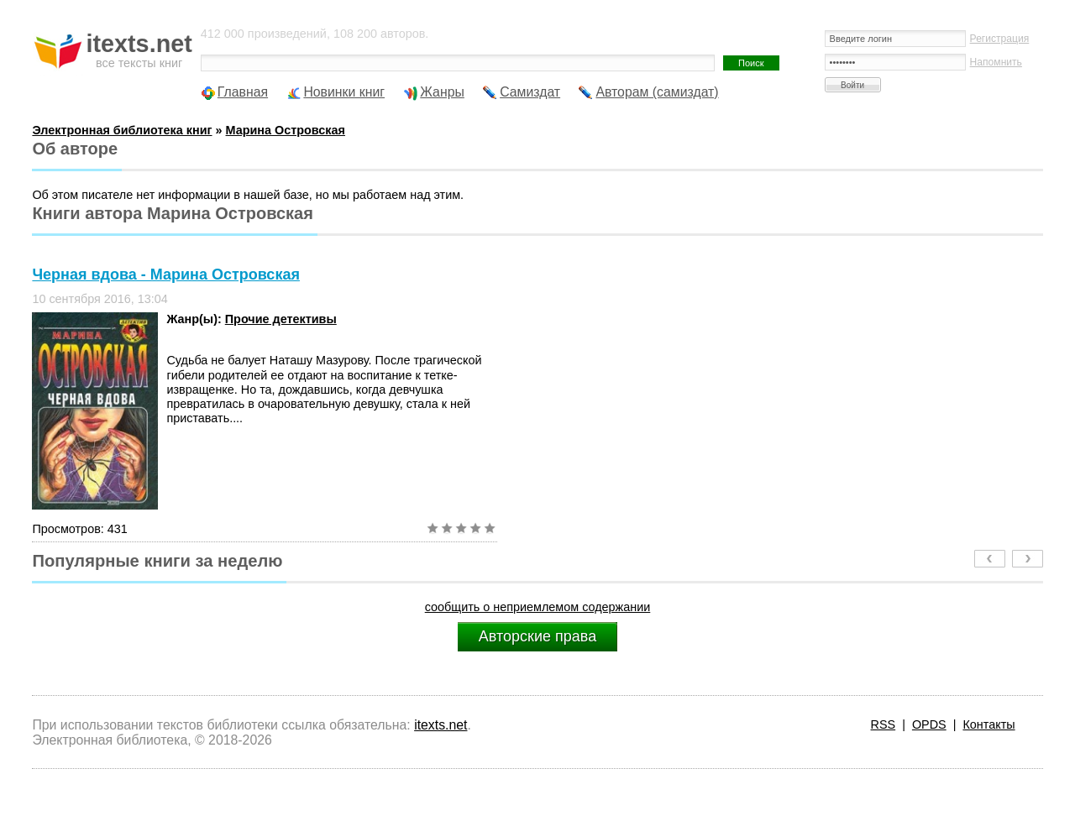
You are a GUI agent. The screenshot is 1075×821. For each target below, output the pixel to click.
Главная (243, 92)
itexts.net (440, 725)
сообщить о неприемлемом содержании (538, 607)
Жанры (442, 92)
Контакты (988, 724)
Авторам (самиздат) (656, 92)
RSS (883, 724)
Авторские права (537, 636)
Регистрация (1000, 38)
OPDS (929, 724)
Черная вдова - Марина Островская (166, 274)
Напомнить (996, 62)
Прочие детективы (281, 319)
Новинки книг (344, 92)
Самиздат (530, 92)
